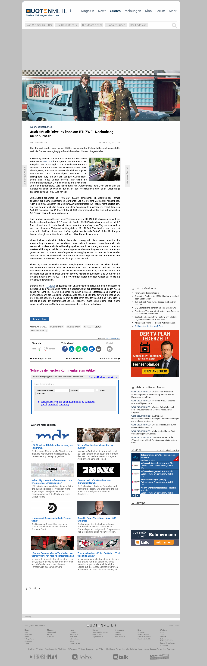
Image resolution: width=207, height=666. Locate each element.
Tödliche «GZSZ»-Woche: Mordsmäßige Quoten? (153, 402)
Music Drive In (56, 326)
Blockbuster (110, 649)
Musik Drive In (73, 326)
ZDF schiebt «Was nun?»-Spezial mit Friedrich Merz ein (155, 303)
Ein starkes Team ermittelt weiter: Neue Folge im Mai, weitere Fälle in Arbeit (157, 312)
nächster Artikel (110, 358)
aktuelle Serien (131, 649)
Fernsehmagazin (51, 649)
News (102, 11)
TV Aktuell (40, 649)
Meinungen (133, 11)
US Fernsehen (72, 649)
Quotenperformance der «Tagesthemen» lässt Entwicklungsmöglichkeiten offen (154, 440)
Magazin (87, 11)
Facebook (28, 641)
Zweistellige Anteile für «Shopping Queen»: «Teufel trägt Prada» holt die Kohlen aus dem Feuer (152, 394)
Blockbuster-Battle (144, 639)
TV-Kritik (118, 634)
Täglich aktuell (97, 637)
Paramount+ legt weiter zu (147, 292)
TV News (81, 649)
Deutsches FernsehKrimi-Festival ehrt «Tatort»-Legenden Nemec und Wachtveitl (156, 318)
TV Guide (102, 649)
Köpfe (72, 641)
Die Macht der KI (92, 25)
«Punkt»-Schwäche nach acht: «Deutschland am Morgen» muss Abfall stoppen (152, 409)
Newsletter (28, 634)
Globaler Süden (116, 25)
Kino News (31, 649)
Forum (160, 11)
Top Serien (171, 649)
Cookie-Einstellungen (168, 643)
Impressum (164, 645)
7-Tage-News (29, 639)
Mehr (172, 11)
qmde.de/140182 (113, 338)
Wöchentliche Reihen (100, 632)
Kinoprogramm (143, 649)
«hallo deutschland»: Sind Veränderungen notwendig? (153, 432)
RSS (26, 632)
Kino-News (141, 632)
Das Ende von (138, 25)
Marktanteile (96, 634)
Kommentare (39, 319)
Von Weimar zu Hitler (39, 25)
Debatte (117, 632)
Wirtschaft (73, 637)
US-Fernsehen (75, 643)
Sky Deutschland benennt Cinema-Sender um (155, 307)
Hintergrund (51, 632)
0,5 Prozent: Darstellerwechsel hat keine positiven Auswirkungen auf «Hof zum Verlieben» (155, 418)
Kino (148, 11)
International (74, 639)
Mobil (27, 637)
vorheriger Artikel (40, 358)
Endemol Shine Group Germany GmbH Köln (152, 465)
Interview (50, 637)
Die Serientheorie (67, 25)
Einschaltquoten (92, 649)
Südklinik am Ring (39, 330)
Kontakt (163, 637)
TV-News (73, 632)
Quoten (115, 11)
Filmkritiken (62, 649)
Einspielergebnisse (144, 637)
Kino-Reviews (120, 637)
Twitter (27, 643)
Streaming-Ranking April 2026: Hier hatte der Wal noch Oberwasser (157, 297)
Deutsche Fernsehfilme (158, 649)
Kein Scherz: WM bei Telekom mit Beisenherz (155, 322)
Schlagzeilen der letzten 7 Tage (149, 326)
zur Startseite (74, 358)
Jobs (162, 634)
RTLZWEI (47, 161)
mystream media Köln (155, 457)
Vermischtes (74, 634)
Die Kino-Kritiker (143, 634)
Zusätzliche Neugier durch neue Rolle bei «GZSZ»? (153, 426)
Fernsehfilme (120, 649)
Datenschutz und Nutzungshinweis (166, 640)
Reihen (49, 634)
